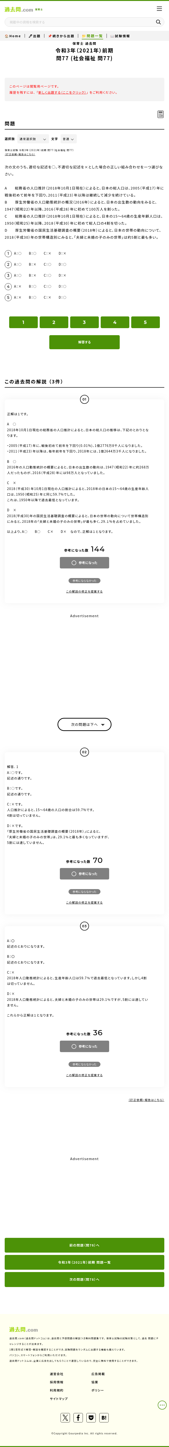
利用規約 (57, 1390)
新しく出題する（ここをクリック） (62, 92)
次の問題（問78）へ (84, 1279)
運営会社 (57, 1374)
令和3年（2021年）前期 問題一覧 (84, 1262)
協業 (95, 1382)
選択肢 (10, 139)
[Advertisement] (84, 1197)
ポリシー (98, 1390)
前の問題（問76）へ (84, 1245)
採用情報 (57, 1382)
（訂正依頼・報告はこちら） (20, 154)
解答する (84, 342)
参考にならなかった (84, 581)
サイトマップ (59, 1398)
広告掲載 (98, 1374)
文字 (54, 139)
